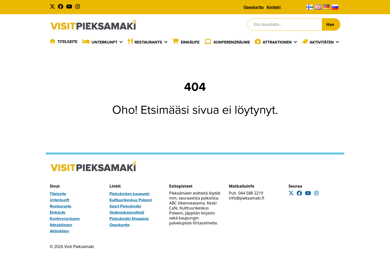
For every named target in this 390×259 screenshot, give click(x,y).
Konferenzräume (232, 42)
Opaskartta (254, 7)
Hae (330, 24)
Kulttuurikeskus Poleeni (130, 200)
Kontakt (274, 7)
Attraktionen (277, 42)
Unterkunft (104, 42)
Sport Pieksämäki (125, 206)
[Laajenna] (121, 42)
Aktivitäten (322, 42)
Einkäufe (190, 42)
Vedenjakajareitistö (126, 212)
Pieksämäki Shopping (128, 218)
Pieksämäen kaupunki (129, 194)
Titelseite (67, 42)
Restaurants (148, 42)
